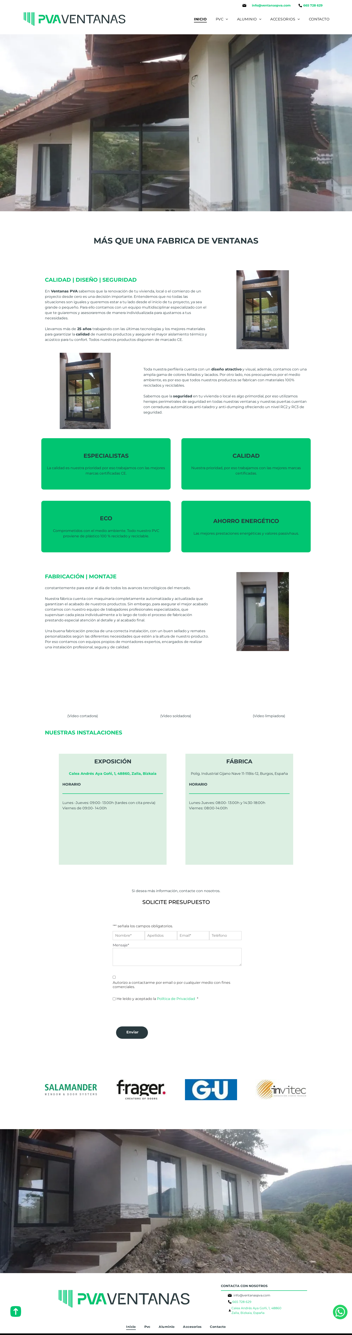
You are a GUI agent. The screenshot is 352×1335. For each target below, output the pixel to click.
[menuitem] (200, 19)
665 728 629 (241, 1302)
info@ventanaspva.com (271, 5)
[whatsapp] (340, 1320)
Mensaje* (121, 945)
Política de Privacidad (176, 999)
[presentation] (147, 1013)
